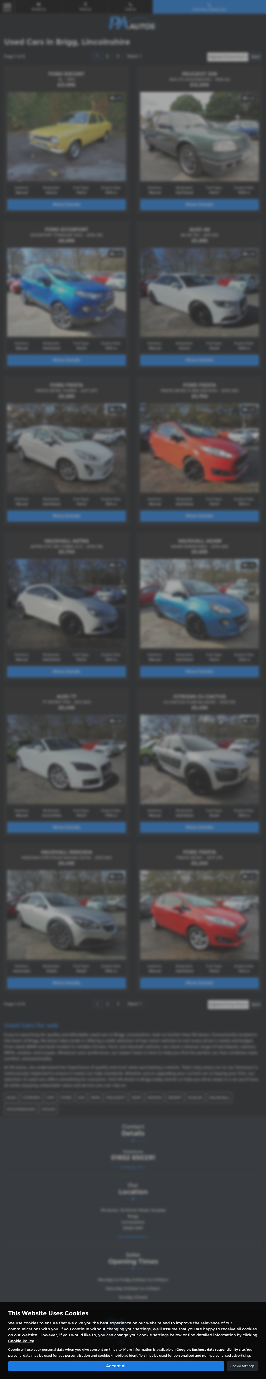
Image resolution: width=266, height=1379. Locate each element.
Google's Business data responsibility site (211, 1349)
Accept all (116, 1365)
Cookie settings (242, 1366)
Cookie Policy (21, 1340)
